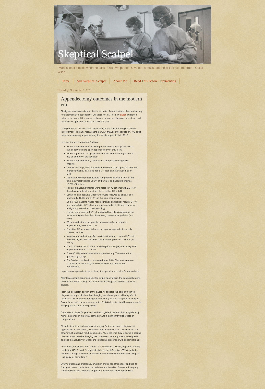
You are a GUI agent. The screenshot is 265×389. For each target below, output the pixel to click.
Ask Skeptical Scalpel (91, 81)
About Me (120, 81)
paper (123, 114)
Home (65, 81)
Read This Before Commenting (155, 81)
